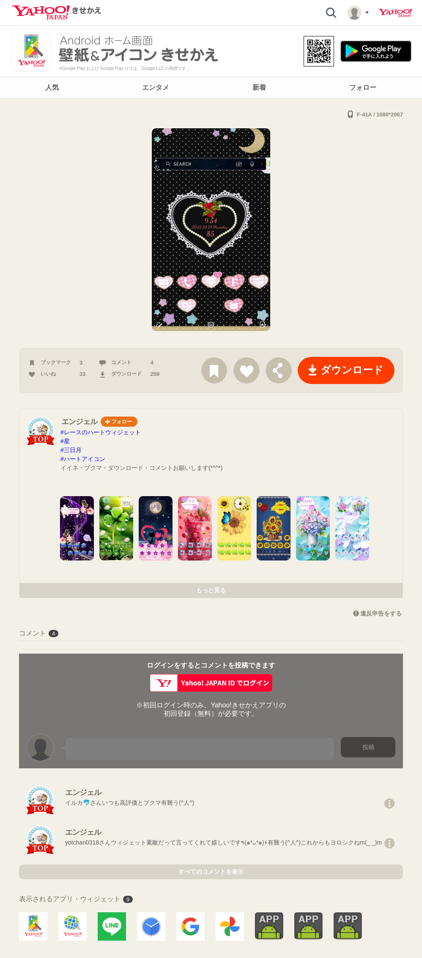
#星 (65, 441)
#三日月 (71, 450)
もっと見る (211, 590)
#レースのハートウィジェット (100, 432)
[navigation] (211, 88)
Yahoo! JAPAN (395, 13)
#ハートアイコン (82, 459)
